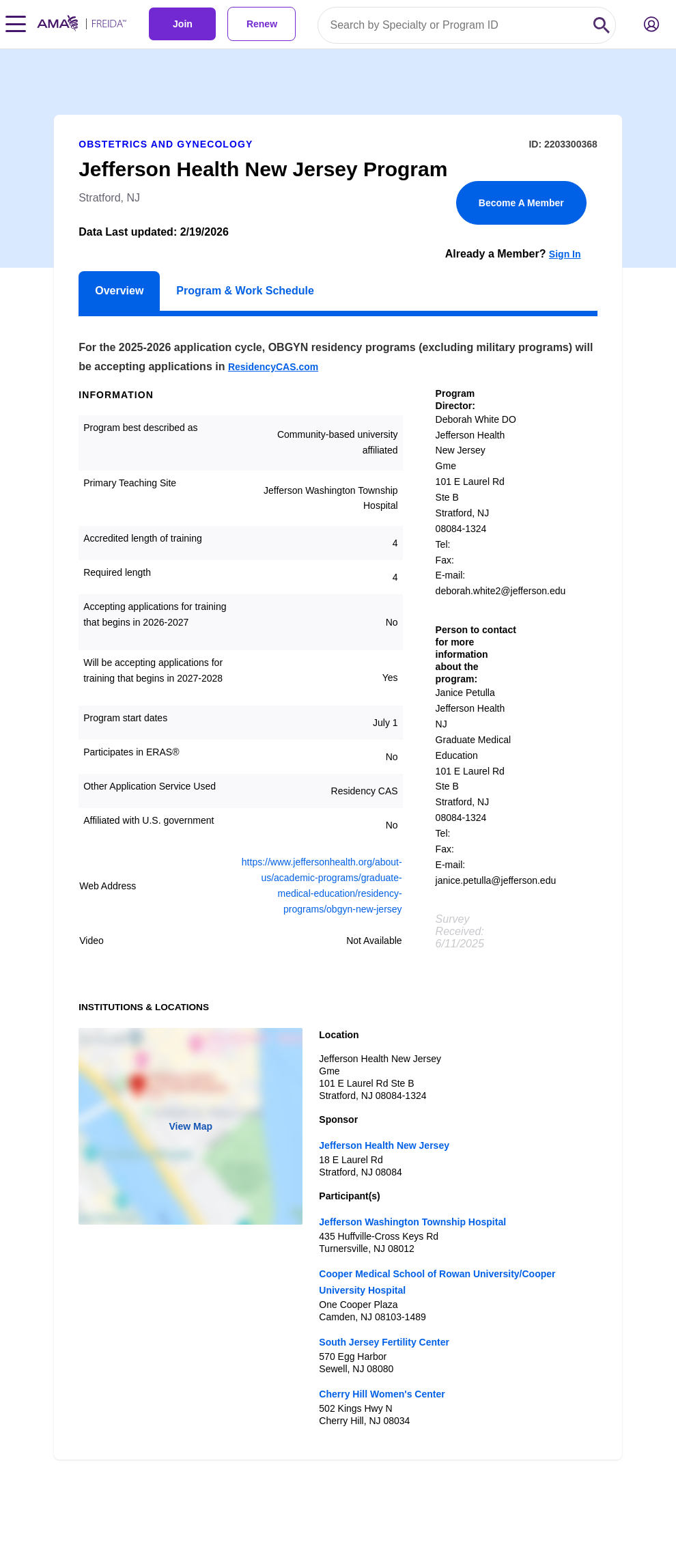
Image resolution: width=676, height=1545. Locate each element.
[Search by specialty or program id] (453, 25)
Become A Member (521, 202)
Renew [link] (262, 23)
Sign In (565, 254)
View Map (190, 1126)
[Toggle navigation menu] (15, 24)
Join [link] (183, 23)
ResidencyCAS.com (273, 366)
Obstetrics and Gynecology (166, 144)
